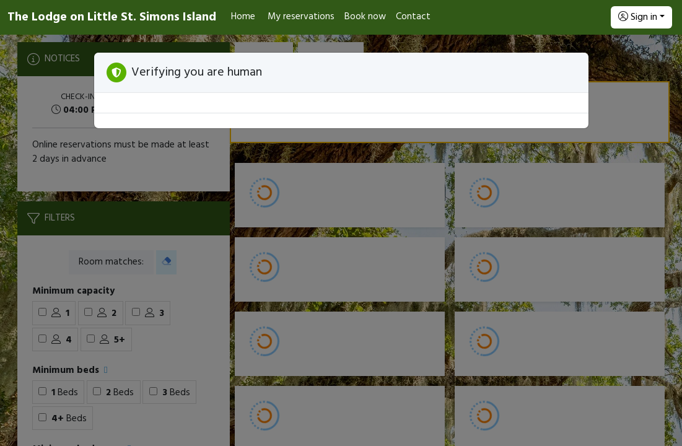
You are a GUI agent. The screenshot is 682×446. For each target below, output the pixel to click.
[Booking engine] (341, 240)
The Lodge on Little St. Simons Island (111, 17)
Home (243, 16)
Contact (413, 16)
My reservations (301, 16)
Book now (365, 16)
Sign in (637, 17)
